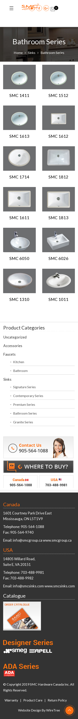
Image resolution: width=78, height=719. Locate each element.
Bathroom (20, 371)
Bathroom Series (25, 413)
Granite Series (23, 422)
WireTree (53, 710)
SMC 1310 (19, 299)
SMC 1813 (58, 217)
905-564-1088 (32, 526)
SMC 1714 (19, 176)
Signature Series (24, 387)
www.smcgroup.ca (57, 540)
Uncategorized (15, 337)
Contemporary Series (28, 396)
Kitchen (18, 362)
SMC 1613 (19, 136)
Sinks (31, 53)
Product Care (32, 700)
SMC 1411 (19, 95)
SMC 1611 (19, 217)
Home (18, 53)
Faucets (9, 354)
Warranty (11, 700)
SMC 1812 (58, 176)
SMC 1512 (58, 95)
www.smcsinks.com (60, 586)
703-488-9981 (32, 572)
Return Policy (57, 700)
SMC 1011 (58, 299)
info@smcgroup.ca (27, 540)
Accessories (12, 346)
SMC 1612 (58, 136)
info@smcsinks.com (28, 586)
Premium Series (24, 404)
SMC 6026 (58, 258)
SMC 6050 (19, 258)
